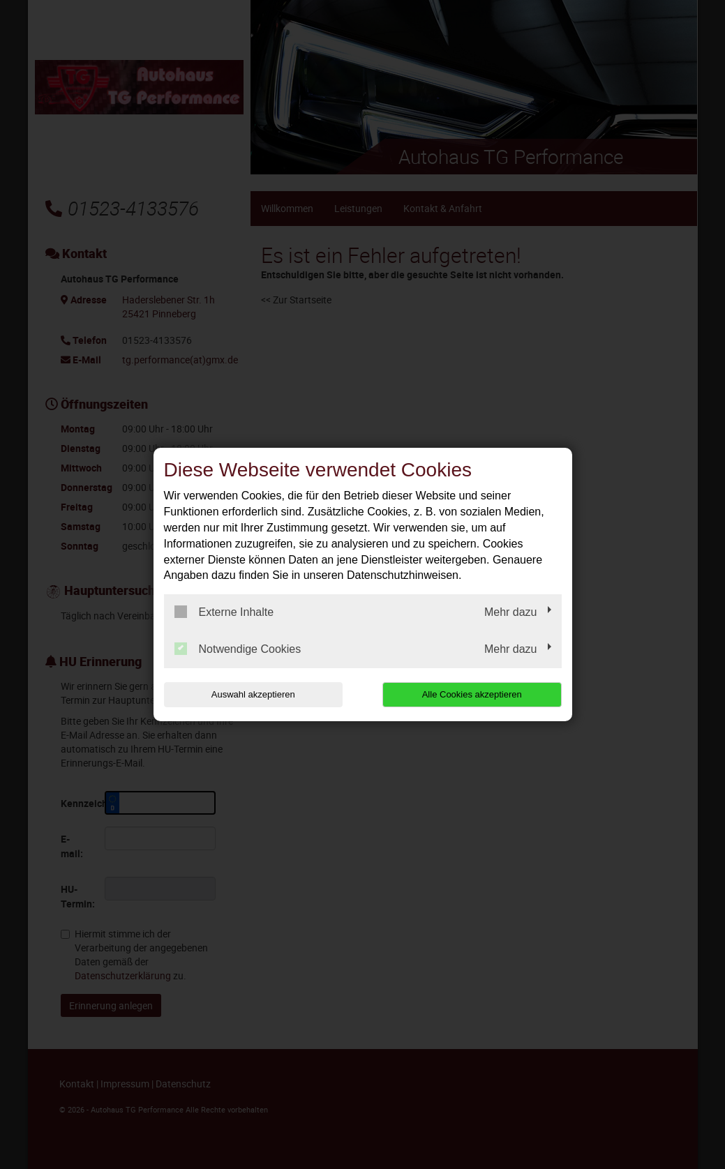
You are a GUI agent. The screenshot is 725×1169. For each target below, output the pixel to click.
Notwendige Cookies (237, 648)
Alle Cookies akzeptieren (472, 694)
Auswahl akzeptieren (253, 694)
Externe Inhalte (224, 611)
